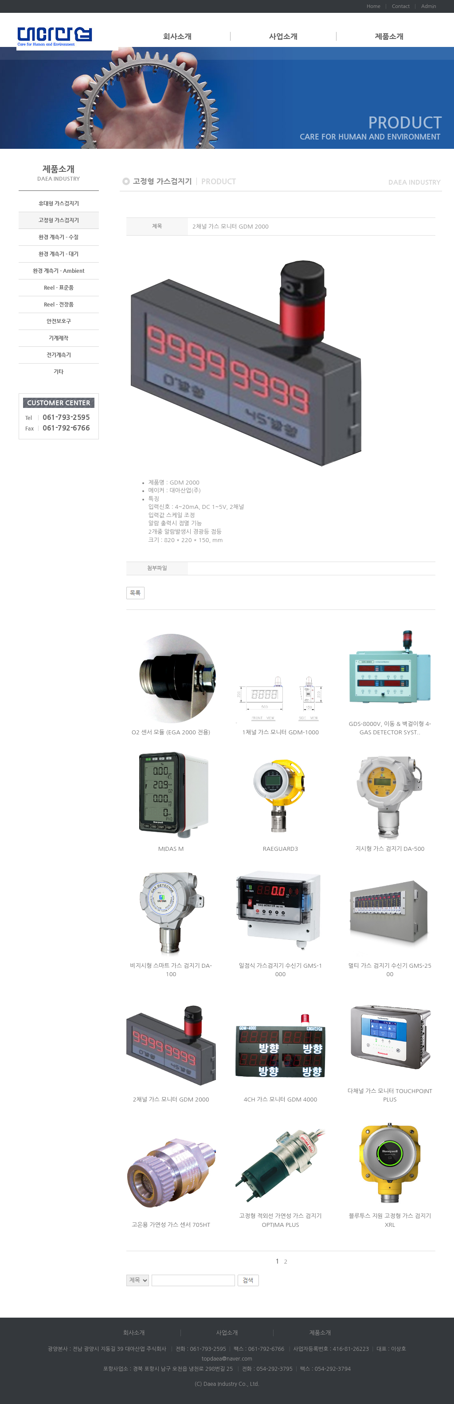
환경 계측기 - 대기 (58, 254)
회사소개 (177, 36)
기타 (58, 371)
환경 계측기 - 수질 (58, 237)
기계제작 (58, 338)
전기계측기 (59, 355)
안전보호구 (59, 321)
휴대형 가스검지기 (59, 203)
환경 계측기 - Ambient (58, 271)
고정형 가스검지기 (59, 220)
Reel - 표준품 (59, 287)
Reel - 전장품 (59, 304)
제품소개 (389, 36)
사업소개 (283, 36)
